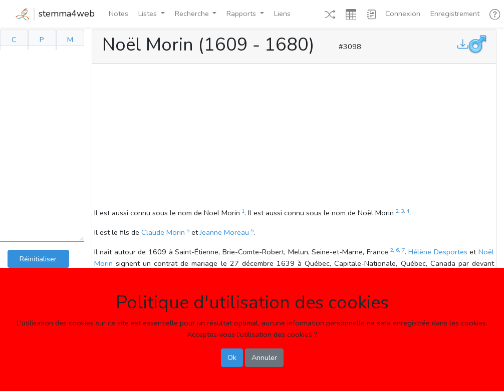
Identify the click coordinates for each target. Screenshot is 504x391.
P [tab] (42, 40)
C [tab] (14, 40)
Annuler (264, 357)
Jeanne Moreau (224, 232)
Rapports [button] (242, 14)
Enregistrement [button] (454, 14)
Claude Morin (163, 232)
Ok (231, 357)
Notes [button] (118, 14)
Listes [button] (148, 14)
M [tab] (70, 40)
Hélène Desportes (437, 252)
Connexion (402, 14)
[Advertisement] (294, 137)
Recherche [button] (193, 14)
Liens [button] (282, 14)
